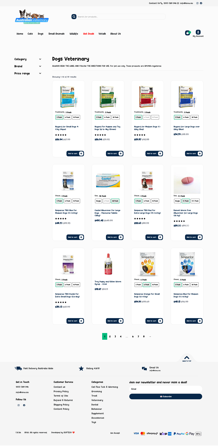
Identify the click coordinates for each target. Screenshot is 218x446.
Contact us (59, 387)
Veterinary (97, 400)
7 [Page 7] (138, 336)
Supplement (97, 414)
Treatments (59, 112)
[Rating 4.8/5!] (81, 368)
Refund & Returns (63, 400)
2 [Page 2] (110, 336)
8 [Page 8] (144, 336)
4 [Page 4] (120, 336)
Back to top (187, 361)
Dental (94, 405)
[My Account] (198, 32)
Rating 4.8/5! (93, 368)
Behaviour (96, 409)
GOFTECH (68, 433)
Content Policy (61, 409)
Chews (57, 196)
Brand (27, 66)
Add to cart (72, 153)
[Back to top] (186, 357)
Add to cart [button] (112, 321)
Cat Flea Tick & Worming (104, 387)
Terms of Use (61, 396)
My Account (198, 36)
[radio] (59, 117)
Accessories (97, 418)
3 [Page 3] (115, 336)
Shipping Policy (61, 405)
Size (96, 196)
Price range (27, 73)
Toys (93, 423)
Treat (94, 396)
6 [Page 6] (133, 336)
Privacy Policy (61, 391)
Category (27, 59)
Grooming (96, 391)
